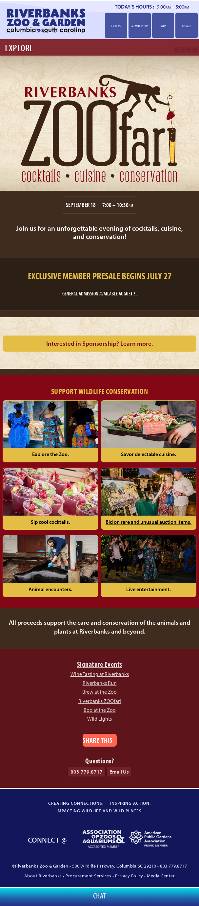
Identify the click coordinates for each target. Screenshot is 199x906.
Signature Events (99, 664)
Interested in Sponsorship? (99, 343)
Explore (19, 48)
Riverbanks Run (100, 683)
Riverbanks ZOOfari (99, 701)
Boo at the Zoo (100, 710)
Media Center (161, 875)
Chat (99, 895)
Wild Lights (99, 718)
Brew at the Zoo (99, 691)
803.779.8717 (86, 771)
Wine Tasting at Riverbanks (99, 674)
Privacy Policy (129, 875)
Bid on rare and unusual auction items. (148, 522)
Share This (98, 740)
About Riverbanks (43, 875)
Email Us (119, 771)
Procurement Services (88, 875)
